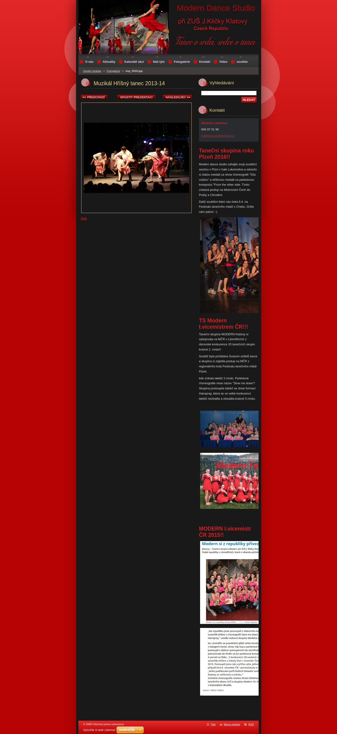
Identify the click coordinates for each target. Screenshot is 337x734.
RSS (251, 724)
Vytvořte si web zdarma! (99, 730)
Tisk (213, 724)
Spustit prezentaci (136, 97)
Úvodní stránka (92, 71)
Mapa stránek (232, 724)
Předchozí (93, 97)
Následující (178, 97)
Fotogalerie (113, 71)
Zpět (84, 218)
